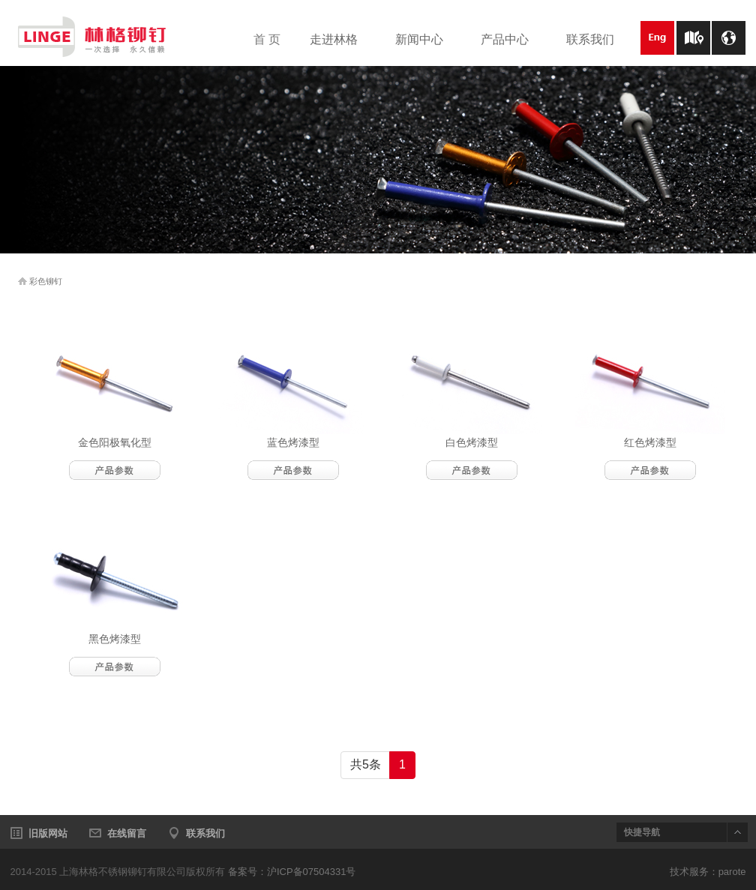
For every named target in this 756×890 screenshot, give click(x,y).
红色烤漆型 (650, 442)
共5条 (365, 764)
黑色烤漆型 (114, 639)
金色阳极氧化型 (115, 442)
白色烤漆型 (472, 442)
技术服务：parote (708, 871)
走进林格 (341, 40)
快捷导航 (642, 832)
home (22, 281)
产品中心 (512, 40)
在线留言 (126, 833)
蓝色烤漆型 (293, 442)
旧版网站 (48, 833)
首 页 (267, 39)
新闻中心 (426, 40)
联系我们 (597, 40)
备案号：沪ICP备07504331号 (292, 871)
